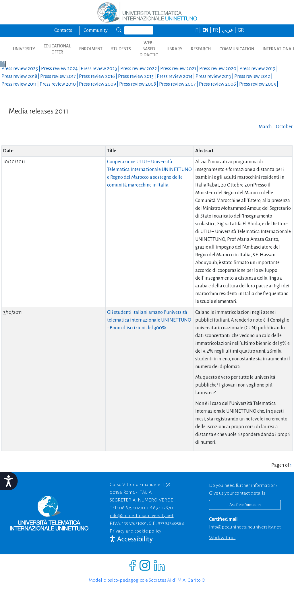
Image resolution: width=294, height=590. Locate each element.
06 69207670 (160, 507)
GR (241, 30)
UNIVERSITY (24, 49)
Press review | (21, 68)
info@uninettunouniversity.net (141, 515)
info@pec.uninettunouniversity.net (245, 527)
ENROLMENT (90, 49)
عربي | (229, 30)
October (284, 126)
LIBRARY (174, 49)
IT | (198, 30)
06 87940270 (132, 507)
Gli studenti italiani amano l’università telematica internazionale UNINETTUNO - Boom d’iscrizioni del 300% (149, 320)
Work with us (222, 537)
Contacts (63, 30)
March (265, 126)
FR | (217, 30)
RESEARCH (201, 49)
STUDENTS (121, 49)
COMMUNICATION (236, 49)
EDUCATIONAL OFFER (57, 49)
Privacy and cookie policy (135, 531)
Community (96, 30)
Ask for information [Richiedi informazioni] (245, 505)
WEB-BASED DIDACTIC (149, 49)
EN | (207, 30)
